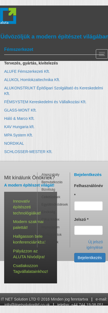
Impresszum (51, 227)
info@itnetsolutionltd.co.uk (27, 304)
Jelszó (81, 219)
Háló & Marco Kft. (19, 118)
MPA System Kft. (18, 135)
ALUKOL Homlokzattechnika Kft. (32, 79)
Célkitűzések (51, 197)
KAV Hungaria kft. (19, 127)
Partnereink (50, 242)
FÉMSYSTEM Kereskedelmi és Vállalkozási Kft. (45, 102)
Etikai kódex (51, 219)
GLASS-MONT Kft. (20, 110)
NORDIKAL (14, 143)
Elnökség (48, 212)
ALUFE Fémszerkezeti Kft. (27, 71)
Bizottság (48, 190)
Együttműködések (54, 204)
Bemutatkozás (52, 182)
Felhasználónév (88, 190)
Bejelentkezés (90, 257)
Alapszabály (51, 175)
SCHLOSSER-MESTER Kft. (28, 151)
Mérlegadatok (52, 235)
